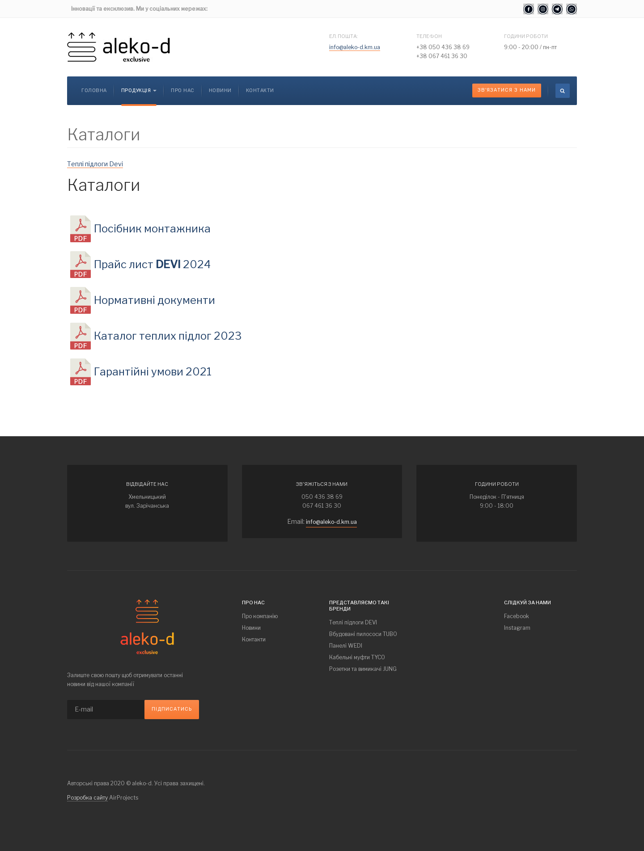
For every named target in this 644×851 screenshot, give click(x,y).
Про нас (183, 90)
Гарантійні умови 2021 (153, 371)
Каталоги (103, 185)
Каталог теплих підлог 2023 (168, 335)
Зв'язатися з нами (507, 90)
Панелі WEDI (345, 645)
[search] (562, 91)
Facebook (516, 616)
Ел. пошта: (343, 36)
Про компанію (260, 616)
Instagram (517, 627)
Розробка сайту (87, 797)
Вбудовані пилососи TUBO (363, 634)
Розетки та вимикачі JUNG (363, 669)
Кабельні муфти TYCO (357, 657)
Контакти (260, 90)
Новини (220, 90)
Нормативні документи (154, 300)
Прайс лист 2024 (152, 264)
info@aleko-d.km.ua (354, 47)
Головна (94, 90)
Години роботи (526, 36)
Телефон (429, 36)
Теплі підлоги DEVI (353, 622)
